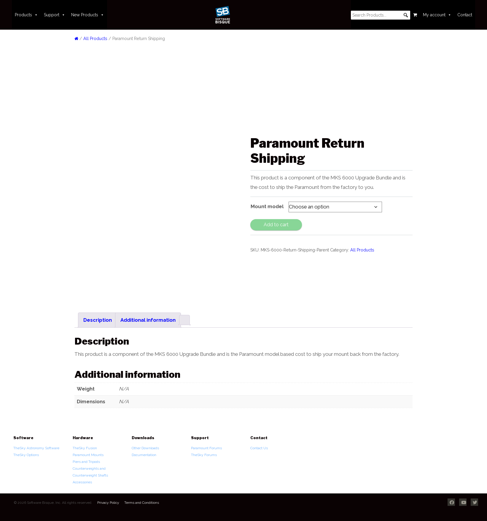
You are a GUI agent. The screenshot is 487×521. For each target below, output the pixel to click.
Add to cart (276, 224)
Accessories (82, 482)
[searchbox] (380, 15)
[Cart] (415, 15)
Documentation (144, 455)
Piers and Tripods (86, 462)
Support (54, 14)
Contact (464, 14)
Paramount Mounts (88, 455)
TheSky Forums (204, 455)
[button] (405, 15)
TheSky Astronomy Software (36, 448)
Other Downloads (145, 448)
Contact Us (259, 448)
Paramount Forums (206, 448)
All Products (95, 38)
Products (26, 14)
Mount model (267, 206)
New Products (87, 14)
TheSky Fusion (85, 448)
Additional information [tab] (148, 320)
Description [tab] (97, 320)
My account (437, 14)
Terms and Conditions (141, 503)
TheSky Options (26, 455)
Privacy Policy (108, 503)
